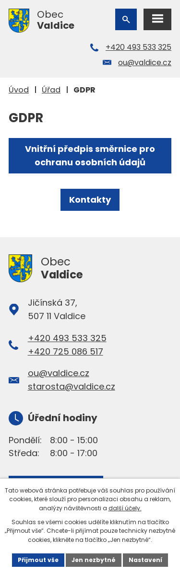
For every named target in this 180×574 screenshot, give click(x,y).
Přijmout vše (38, 560)
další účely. (125, 508)
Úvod (19, 89)
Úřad (51, 89)
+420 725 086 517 (65, 351)
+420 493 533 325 (138, 47)
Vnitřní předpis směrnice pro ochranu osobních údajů (90, 155)
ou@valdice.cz (144, 62)
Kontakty (90, 200)
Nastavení (145, 560)
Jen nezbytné (94, 560)
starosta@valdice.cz (71, 386)
